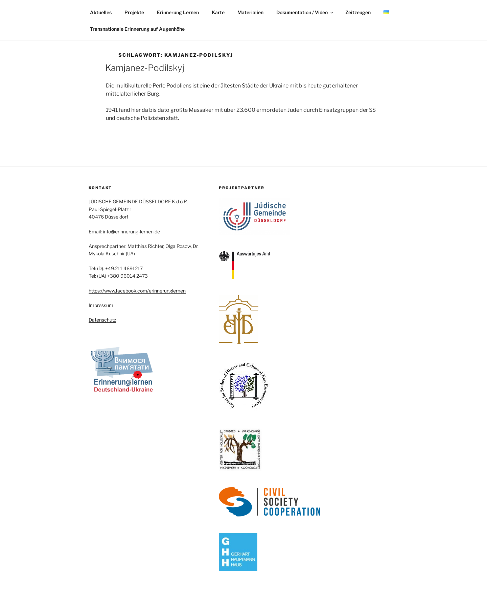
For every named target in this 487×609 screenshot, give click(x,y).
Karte (218, 12)
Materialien (250, 12)
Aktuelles (101, 12)
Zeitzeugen (358, 12)
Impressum (101, 305)
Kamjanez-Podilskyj (144, 67)
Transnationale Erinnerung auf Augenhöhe (137, 29)
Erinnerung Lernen (178, 12)
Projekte (134, 12)
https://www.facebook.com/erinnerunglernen (137, 291)
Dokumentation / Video (305, 12)
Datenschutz (102, 320)
